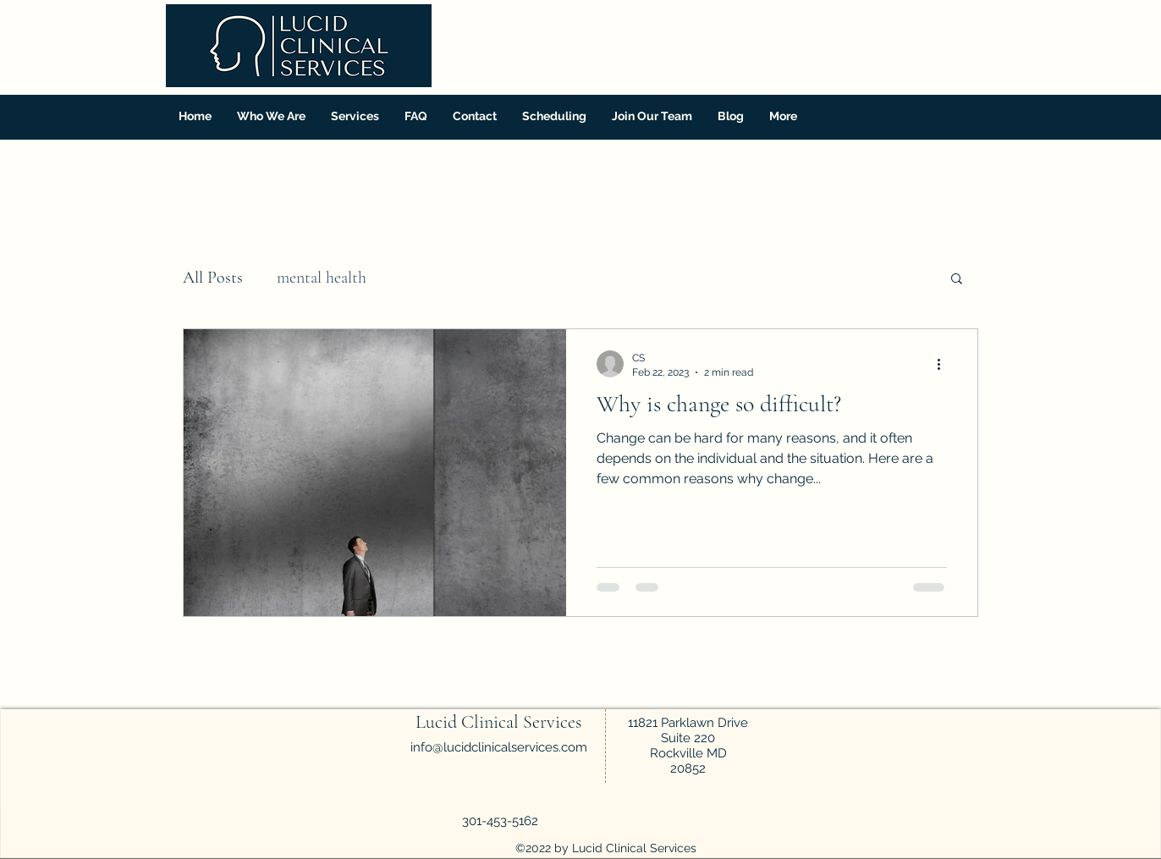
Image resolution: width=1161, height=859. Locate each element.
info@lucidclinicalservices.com (498, 747)
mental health (321, 277)
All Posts (213, 277)
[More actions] (944, 364)
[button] (355, 116)
